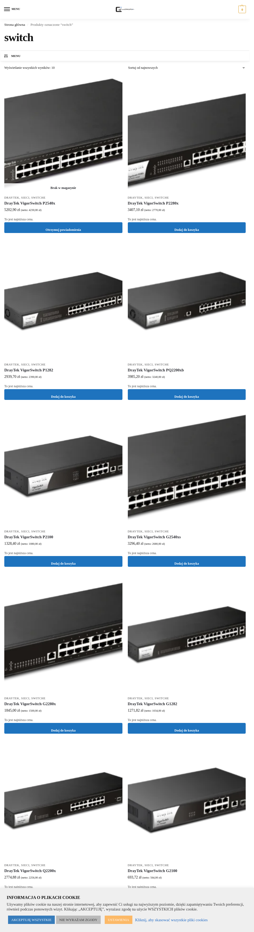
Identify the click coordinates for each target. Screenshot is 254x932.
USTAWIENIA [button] (118, 920)
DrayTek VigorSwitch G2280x (30, 704)
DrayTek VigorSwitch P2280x (153, 203)
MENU (12, 55)
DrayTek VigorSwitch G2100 (152, 871)
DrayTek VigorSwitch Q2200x (30, 871)
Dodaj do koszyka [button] (187, 227)
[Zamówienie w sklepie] (187, 67)
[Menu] (12, 9)
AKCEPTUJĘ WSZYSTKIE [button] (31, 920)
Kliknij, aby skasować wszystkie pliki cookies (171, 920)
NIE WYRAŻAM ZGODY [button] (78, 920)
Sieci (25, 197)
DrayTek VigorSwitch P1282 (28, 370)
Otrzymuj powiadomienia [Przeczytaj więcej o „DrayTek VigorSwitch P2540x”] (63, 227)
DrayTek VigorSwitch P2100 (28, 537)
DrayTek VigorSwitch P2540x (29, 203)
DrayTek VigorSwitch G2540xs (154, 537)
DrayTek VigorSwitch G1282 (152, 704)
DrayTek (11, 197)
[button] (241, 9)
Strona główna (14, 25)
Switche (38, 197)
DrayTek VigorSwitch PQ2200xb (156, 370)
